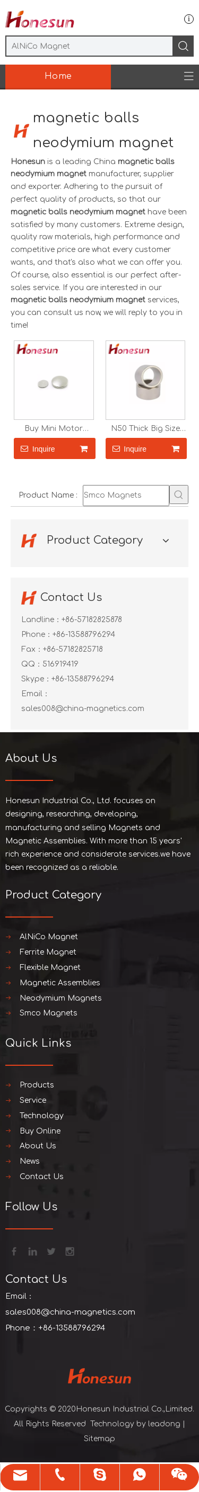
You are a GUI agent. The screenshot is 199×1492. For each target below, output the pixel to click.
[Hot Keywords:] (178, 494)
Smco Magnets (48, 1013)
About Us (38, 1146)
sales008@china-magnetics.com (82, 709)
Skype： (36, 679)
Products (37, 1085)
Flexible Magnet (50, 968)
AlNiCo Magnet (49, 937)
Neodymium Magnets (61, 998)
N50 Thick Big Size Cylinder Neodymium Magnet (145, 429)
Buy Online (40, 1131)
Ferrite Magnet (48, 952)
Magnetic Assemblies (60, 983)
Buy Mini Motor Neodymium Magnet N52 (54, 429)
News (30, 1161)
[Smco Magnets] (126, 495)
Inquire (34, 448)
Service (33, 1100)
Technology (42, 1116)
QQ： (31, 664)
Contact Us (42, 1177)
